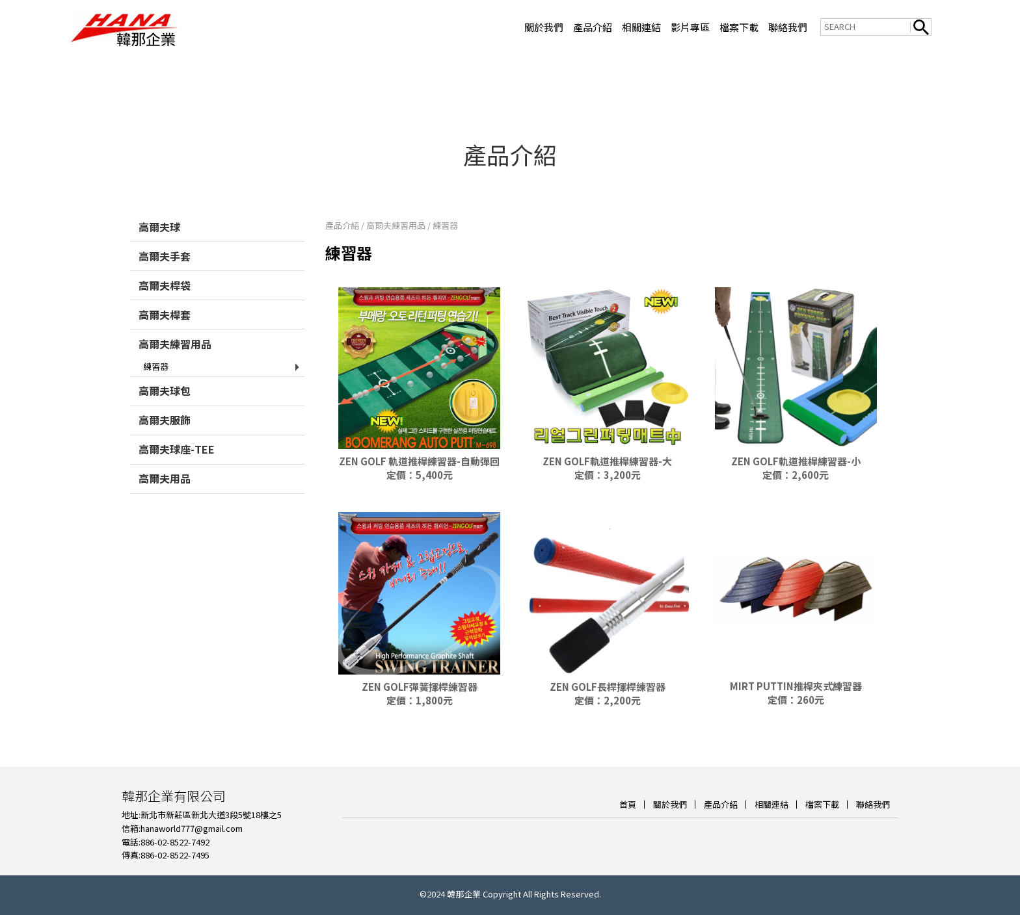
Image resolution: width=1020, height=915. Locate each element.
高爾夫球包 (165, 386)
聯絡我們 (787, 27)
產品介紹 (592, 27)
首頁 (627, 799)
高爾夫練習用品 (175, 339)
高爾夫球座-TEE (177, 444)
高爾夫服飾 (165, 415)
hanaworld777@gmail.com (192, 824)
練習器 (155, 361)
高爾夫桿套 (165, 310)
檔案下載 (738, 27)
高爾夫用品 (165, 474)
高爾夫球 (159, 222)
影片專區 (690, 27)
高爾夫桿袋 (165, 281)
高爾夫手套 (165, 251)
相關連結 (641, 27)
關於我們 (543, 27)
